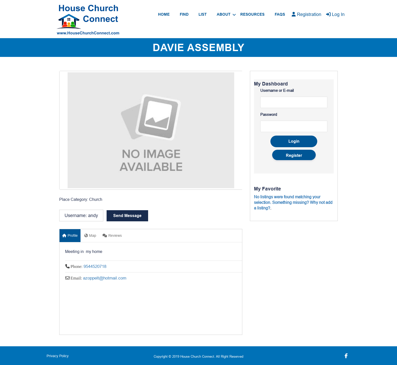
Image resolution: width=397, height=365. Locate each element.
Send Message (127, 215)
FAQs (280, 15)
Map (90, 235)
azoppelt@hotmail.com (104, 278)
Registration (306, 14)
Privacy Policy (58, 356)
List (202, 15)
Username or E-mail (277, 90)
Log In (335, 14)
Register (294, 155)
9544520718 (95, 266)
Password (268, 114)
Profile (70, 235)
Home (164, 15)
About (223, 15)
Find (184, 15)
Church (95, 199)
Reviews (112, 235)
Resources (252, 15)
